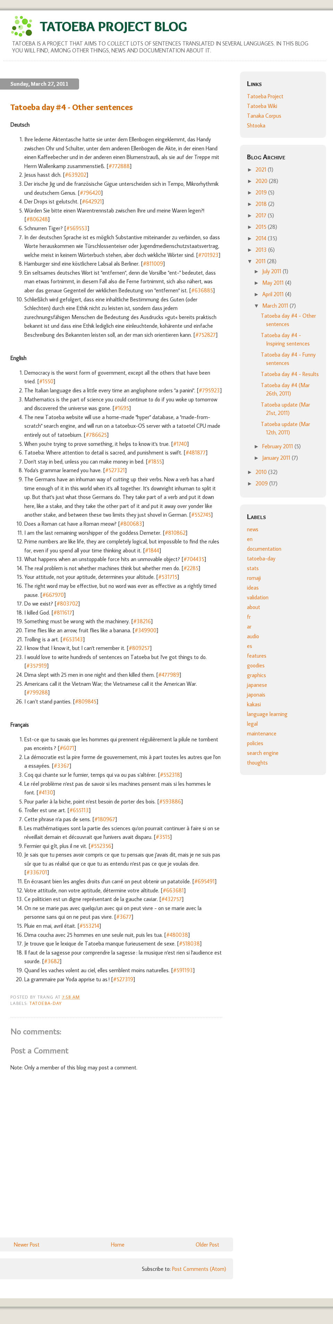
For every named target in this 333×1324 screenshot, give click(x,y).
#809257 (139, 647)
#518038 (189, 943)
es (249, 645)
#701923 (208, 254)
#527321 (115, 470)
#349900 (145, 630)
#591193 (183, 970)
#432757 (171, 899)
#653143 (72, 639)
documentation (264, 548)
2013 (262, 249)
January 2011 (277, 457)
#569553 (76, 228)
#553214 (89, 925)
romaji (254, 577)
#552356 (101, 845)
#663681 (173, 890)
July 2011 (272, 271)
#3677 (123, 916)
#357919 (36, 665)
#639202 (75, 174)
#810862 (175, 532)
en (250, 538)
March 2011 (276, 305)
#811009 (153, 263)
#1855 (155, 461)
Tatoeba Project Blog (113, 26)
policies (255, 743)
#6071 (67, 747)
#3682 (52, 961)
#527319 (123, 979)
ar (249, 626)
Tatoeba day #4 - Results (290, 373)
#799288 (37, 692)
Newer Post (27, 1244)
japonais (256, 694)
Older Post (207, 1244)
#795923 (209, 390)
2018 (262, 203)
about (253, 606)
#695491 (204, 881)
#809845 (85, 701)
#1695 (121, 408)
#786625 (96, 434)
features (256, 655)
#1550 (46, 381)
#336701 (36, 872)
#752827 (205, 334)
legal (252, 723)
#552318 (170, 774)
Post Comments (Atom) (199, 1268)
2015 (262, 226)
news (252, 529)
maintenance (261, 733)
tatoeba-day (45, 1003)
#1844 (152, 550)
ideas (253, 587)
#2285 (190, 568)
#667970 (53, 594)
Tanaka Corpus (264, 115)
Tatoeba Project (265, 96)
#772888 (119, 166)
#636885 (202, 290)
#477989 (168, 674)
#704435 (193, 559)
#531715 (167, 576)
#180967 (104, 819)
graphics (256, 675)
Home (118, 1244)
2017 (262, 215)
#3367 (61, 765)
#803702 (67, 603)
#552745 (201, 514)
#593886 (170, 801)
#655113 (79, 810)
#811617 (62, 612)
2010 (262, 471)
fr (249, 616)
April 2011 (273, 294)
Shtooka (256, 125)
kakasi (254, 704)
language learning (267, 713)
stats (253, 568)
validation (257, 597)
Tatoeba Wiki (262, 105)
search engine (263, 752)
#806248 (37, 219)
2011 (261, 261)
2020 (262, 180)
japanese (257, 684)
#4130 (46, 792)
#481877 (196, 452)
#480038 (177, 934)
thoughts (257, 762)
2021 (262, 169)
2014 (262, 238)
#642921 (92, 201)
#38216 (142, 621)
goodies (256, 665)
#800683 (131, 523)
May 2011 (273, 282)
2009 (262, 483)
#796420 (90, 192)
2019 (262, 192)
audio (253, 636)
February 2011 (278, 446)
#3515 (163, 836)
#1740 (180, 443)
